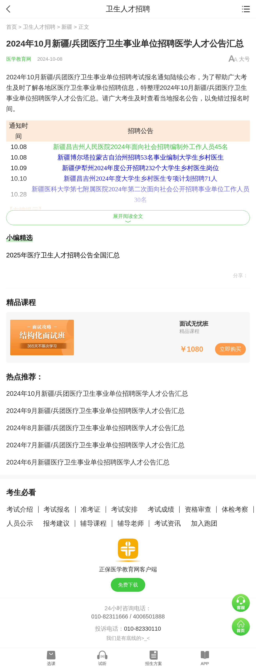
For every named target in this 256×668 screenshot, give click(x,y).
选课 (51, 663)
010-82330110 (142, 628)
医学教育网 (18, 59)
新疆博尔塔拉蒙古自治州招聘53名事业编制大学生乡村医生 (140, 157)
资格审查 (198, 509)
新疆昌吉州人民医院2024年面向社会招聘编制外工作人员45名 (140, 146)
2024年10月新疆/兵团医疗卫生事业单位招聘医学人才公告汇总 (97, 393)
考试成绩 (161, 509)
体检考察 (235, 509)
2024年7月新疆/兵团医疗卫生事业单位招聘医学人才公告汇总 (95, 445)
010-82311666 (109, 616)
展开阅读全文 (128, 218)
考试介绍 (20, 509)
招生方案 (153, 663)
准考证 (90, 509)
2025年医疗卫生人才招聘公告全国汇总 (63, 255)
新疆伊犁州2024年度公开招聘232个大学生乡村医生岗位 (140, 168)
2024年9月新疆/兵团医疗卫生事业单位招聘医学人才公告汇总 (95, 410)
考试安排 (124, 509)
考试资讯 (167, 523)
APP (205, 663)
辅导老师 (130, 523)
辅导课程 (93, 523)
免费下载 (128, 585)
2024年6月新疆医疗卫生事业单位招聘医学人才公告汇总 (88, 462)
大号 (244, 59)
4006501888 (149, 616)
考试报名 (57, 509)
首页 (11, 27)
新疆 (66, 27)
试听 (102, 663)
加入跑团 (204, 523)
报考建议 (56, 523)
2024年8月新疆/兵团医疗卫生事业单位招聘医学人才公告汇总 (95, 428)
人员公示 (20, 523)
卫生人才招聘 (39, 27)
